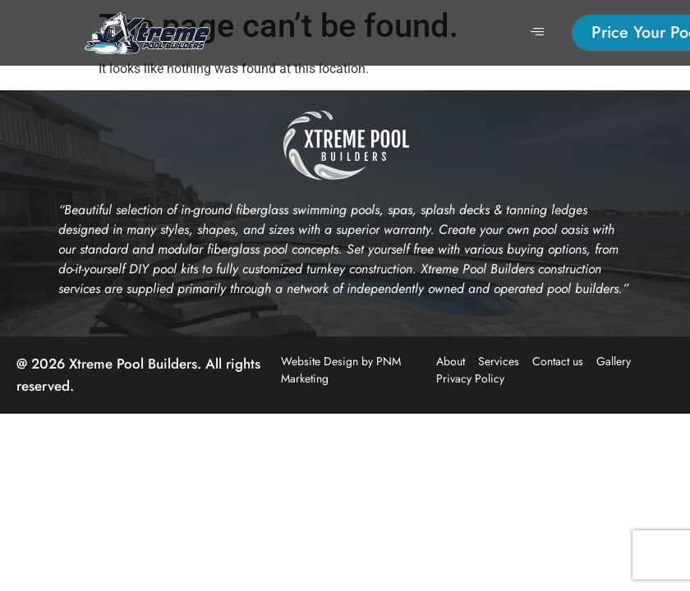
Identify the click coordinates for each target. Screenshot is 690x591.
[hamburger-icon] (536, 33)
